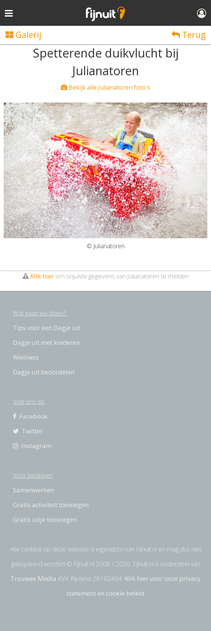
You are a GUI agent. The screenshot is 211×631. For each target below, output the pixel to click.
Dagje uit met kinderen (46, 342)
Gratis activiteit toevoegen (51, 504)
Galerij (23, 35)
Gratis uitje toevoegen (45, 519)
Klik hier (42, 276)
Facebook (30, 416)
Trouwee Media (33, 578)
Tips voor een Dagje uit (46, 327)
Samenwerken (33, 490)
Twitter (28, 431)
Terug (188, 35)
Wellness (26, 357)
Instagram (32, 445)
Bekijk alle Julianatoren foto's (105, 87)
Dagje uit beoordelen (44, 372)
